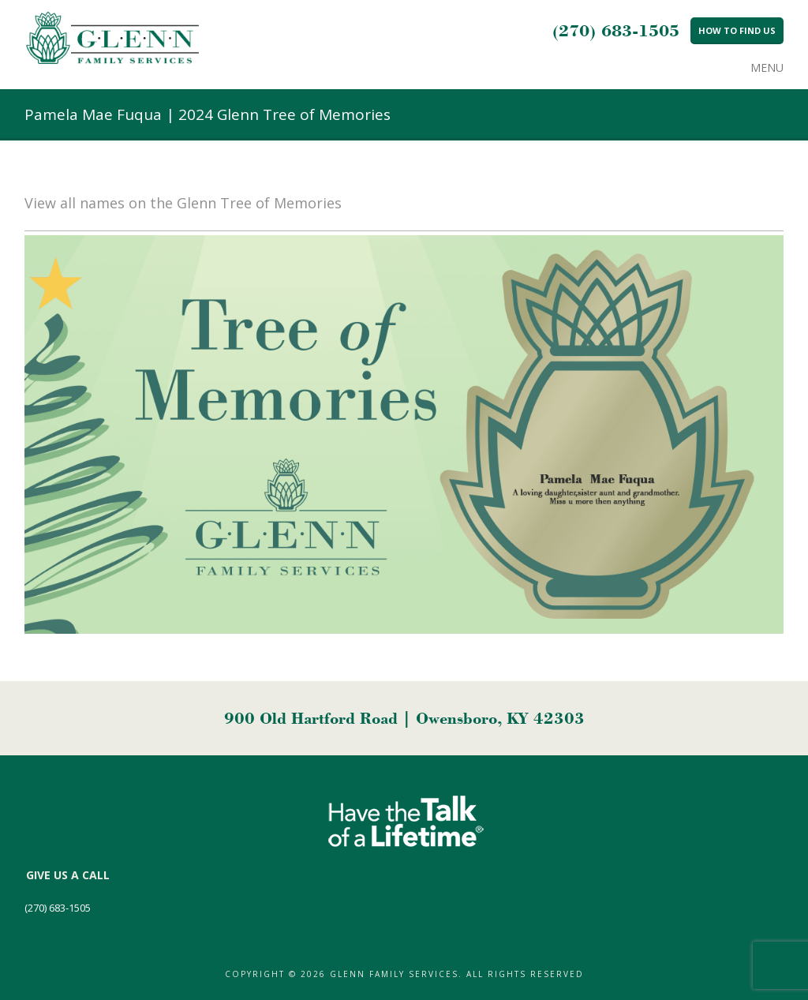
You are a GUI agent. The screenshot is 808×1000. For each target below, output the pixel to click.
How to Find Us (737, 30)
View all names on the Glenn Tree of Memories (183, 202)
